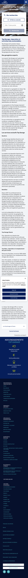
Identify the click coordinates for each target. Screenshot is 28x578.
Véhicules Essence (7, 516)
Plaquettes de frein (8, 408)
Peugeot (5, 497)
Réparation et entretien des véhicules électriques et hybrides (12, 468)
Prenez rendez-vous (8, 531)
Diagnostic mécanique (8, 421)
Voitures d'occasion (6, 484)
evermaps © (23, 335)
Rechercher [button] (14, 31)
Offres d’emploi (7, 538)
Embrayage (6, 427)
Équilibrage (6, 388)
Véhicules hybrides (8, 518)
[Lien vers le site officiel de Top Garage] (5, 2)
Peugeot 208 (6, 499)
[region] (14, 289)
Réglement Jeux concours (10, 557)
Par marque (6, 491)
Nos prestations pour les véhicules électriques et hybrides (11, 472)
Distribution (6, 423)
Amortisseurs (6, 396)
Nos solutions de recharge (9, 474)
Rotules (5, 400)
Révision (5, 442)
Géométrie (5, 392)
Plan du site (6, 546)
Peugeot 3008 (6, 501)
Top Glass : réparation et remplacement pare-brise (13, 449)
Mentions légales (7, 549)
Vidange (5, 439)
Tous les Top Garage (14, 331)
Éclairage (5, 451)
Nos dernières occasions (9, 487)
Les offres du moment (8, 535)
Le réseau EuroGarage (9, 561)
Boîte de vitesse (7, 429)
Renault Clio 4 (6, 495)
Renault (5, 493)
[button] (22, 25)
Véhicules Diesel (7, 514)
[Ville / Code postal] (12, 25)
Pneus (4, 386)
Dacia (4, 507)
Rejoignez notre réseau (13, 564)
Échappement (6, 431)
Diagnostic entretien (8, 455)
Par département (7, 489)
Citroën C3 (5, 505)
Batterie (5, 446)
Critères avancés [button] (14, 20)
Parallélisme (6, 390)
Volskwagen (6, 511)
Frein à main (6, 413)
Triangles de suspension (9, 398)
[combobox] (12, 25)
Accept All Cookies (14, 294)
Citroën (5, 503)
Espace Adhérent (13, 567)
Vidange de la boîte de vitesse (10, 459)
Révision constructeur (8, 444)
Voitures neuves (8, 479)
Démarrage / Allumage (8, 425)
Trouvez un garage (8, 523)
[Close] (25, 278)
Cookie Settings (14, 297)
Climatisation (6, 453)
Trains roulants (7, 394)
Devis (4, 527)
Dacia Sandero (6, 509)
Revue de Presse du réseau (10, 542)
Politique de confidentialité (10, 553)
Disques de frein (7, 410)
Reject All (14, 290)
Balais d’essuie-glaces (8, 457)
